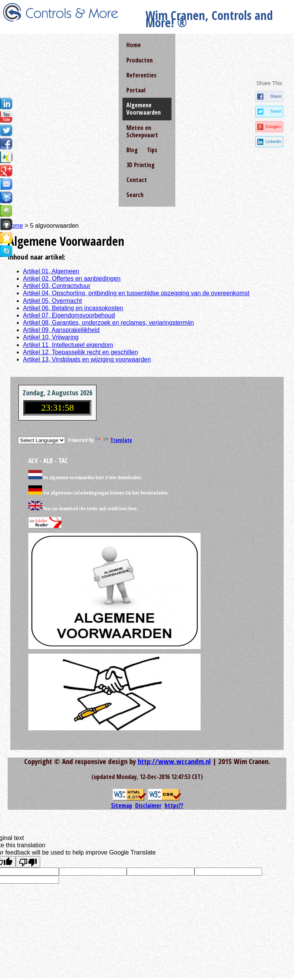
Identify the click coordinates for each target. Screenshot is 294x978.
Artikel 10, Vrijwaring (50, 337)
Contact (136, 180)
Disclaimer (148, 805)
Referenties (141, 75)
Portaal (135, 90)
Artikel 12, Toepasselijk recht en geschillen (80, 352)
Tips (152, 150)
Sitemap (121, 805)
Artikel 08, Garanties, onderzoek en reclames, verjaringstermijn (108, 322)
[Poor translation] (28, 862)
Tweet (275, 111)
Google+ (273, 126)
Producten (139, 60)
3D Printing (140, 165)
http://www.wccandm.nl (174, 761)
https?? (174, 805)
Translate (113, 440)
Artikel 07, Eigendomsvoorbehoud (69, 315)
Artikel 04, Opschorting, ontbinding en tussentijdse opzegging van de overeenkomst (136, 293)
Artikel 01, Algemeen (51, 271)
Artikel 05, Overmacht (52, 301)
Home (133, 45)
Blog (132, 150)
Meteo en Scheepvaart (142, 131)
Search (135, 195)
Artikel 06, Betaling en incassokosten (73, 308)
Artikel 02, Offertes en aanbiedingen (72, 278)
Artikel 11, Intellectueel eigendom (68, 345)
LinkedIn (273, 141)
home (15, 225)
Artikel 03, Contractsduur (56, 286)
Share (275, 96)
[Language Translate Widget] (41, 440)
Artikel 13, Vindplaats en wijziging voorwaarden (87, 359)
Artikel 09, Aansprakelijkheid (61, 330)
